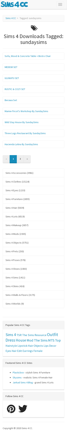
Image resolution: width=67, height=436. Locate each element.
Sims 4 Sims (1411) (15, 277)
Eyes (8, 351)
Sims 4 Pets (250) (15, 251)
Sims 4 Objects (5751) (17, 242)
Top (58, 340)
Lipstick (22, 345)
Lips (46, 345)
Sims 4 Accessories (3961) (19, 173)
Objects (38, 345)
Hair (30, 345)
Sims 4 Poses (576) (16, 260)
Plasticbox (18, 372)
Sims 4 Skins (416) (15, 286)
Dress (10, 340)
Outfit (52, 334)
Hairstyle (11, 345)
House (21, 340)
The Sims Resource (34, 335)
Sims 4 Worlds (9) (15, 303)
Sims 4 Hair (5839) (15, 207)
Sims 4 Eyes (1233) (15, 190)
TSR (19, 335)
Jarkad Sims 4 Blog (23, 382)
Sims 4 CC (11, 18)
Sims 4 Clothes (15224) (17, 181)
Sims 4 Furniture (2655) (18, 199)
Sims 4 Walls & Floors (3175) (20, 295)
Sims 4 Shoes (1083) (16, 268)
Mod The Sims (37, 340)
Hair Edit (17, 351)
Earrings (28, 351)
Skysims (17, 377)
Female (38, 351)
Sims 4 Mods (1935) (16, 234)
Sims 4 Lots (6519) (15, 216)
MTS (51, 340)
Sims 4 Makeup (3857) (17, 225)
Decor (52, 345)
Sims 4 (11, 334)
